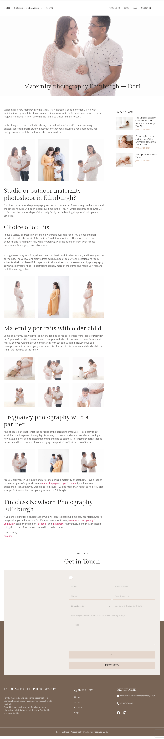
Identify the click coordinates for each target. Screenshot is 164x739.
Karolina (8, 535)
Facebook (42, 523)
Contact (146, 8)
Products (114, 8)
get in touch (69, 483)
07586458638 (126, 706)
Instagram (58, 523)
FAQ (135, 8)
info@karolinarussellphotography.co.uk (138, 698)
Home (7, 8)
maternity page (49, 483)
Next (112, 658)
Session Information (28, 8)
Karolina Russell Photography (30, 692)
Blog (127, 8)
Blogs (76, 715)
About (49, 8)
